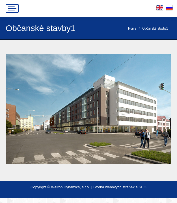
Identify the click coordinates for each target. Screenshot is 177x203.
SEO (142, 187)
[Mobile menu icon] (12, 8)
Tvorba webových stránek (114, 187)
